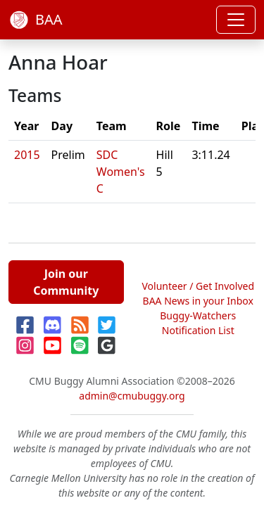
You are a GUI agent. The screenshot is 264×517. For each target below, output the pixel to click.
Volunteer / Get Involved (198, 286)
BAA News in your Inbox (198, 300)
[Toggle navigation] (236, 20)
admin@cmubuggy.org (131, 395)
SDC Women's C (120, 171)
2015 (27, 154)
